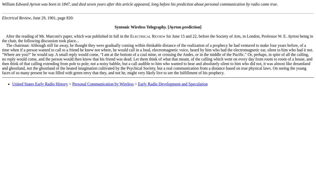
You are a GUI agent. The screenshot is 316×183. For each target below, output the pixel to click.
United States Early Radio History (40, 84)
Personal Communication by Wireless (103, 84)
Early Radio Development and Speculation (173, 84)
